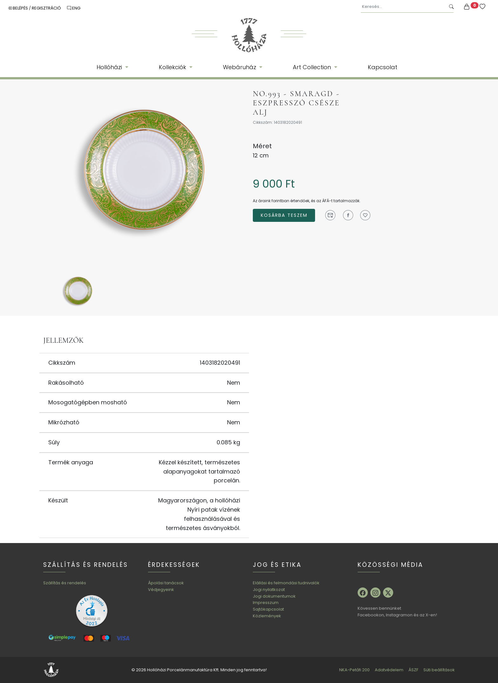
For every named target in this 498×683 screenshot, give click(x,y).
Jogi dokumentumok (274, 596)
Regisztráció (47, 8)
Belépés (18, 8)
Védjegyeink (161, 590)
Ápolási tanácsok (166, 583)
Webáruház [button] (240, 67)
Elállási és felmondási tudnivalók (286, 583)
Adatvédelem (389, 670)
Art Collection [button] (313, 67)
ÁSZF (413, 670)
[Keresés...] (403, 6)
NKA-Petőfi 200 (354, 670)
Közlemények (267, 616)
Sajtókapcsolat (268, 609)
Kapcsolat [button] (382, 67)
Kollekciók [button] (173, 67)
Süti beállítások (439, 670)
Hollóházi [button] (110, 67)
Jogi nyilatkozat (269, 590)
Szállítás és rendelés (64, 583)
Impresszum (266, 603)
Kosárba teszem (284, 215)
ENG (73, 8)
